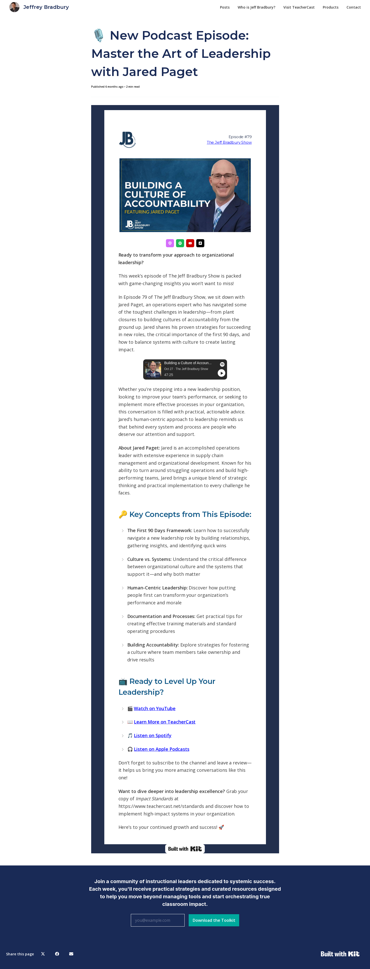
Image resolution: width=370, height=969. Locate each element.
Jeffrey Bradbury (46, 7)
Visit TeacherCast (299, 7)
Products (330, 7)
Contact (354, 7)
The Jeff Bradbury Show (229, 142)
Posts (225, 7)
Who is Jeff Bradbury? (256, 7)
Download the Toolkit (214, 920)
